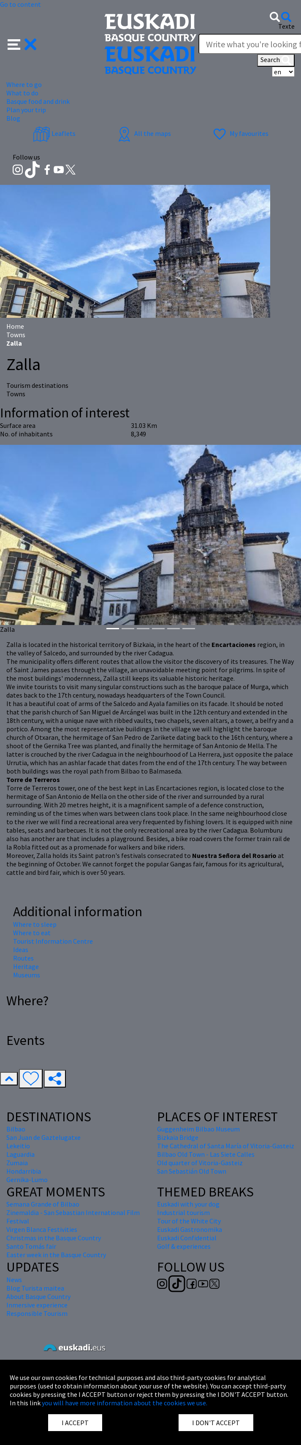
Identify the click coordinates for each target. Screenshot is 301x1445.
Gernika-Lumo (27, 1179)
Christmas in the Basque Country (53, 1238)
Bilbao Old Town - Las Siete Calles (206, 1154)
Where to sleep (35, 924)
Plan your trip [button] (26, 110)
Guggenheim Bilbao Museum (198, 1129)
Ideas (20, 949)
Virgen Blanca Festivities (41, 1229)
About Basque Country (38, 1296)
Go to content (20, 4)
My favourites (239, 133)
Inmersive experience (37, 1305)
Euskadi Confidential (187, 1238)
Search (275, 60)
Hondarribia (23, 1171)
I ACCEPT (75, 1422)
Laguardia (20, 1154)
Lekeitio (18, 1146)
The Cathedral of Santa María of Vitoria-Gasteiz (225, 1146)
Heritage (26, 966)
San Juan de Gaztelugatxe (43, 1137)
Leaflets (54, 133)
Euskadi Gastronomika (189, 1229)
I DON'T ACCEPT (216, 1422)
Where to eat (32, 932)
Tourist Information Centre (53, 941)
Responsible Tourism (37, 1313)
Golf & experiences (184, 1246)
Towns (15, 334)
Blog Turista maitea (35, 1288)
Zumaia (17, 1162)
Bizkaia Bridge (177, 1137)
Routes (23, 958)
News (14, 1279)
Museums (26, 975)
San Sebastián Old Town (191, 1171)
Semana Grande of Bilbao (42, 1204)
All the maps (143, 133)
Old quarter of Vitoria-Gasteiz (200, 1162)
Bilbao (15, 1129)
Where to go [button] (24, 84)
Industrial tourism (183, 1212)
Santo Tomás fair (31, 1246)
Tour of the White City (189, 1221)
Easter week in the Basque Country (56, 1254)
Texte (286, 26)
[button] (22, 43)
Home (15, 326)
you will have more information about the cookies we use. (124, 1403)
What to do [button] (22, 93)
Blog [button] (13, 118)
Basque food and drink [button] (38, 101)
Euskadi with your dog (188, 1204)
